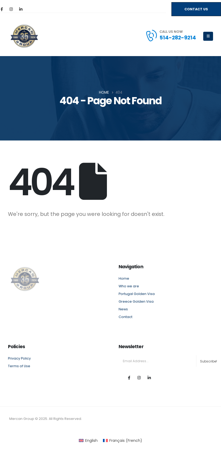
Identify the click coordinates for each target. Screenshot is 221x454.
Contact (125, 317)
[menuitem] (88, 440)
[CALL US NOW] (170, 35)
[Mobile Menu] (208, 36)
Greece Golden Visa (136, 301)
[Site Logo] (24, 36)
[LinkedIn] (20, 9)
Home (124, 278)
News (123, 309)
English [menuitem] (91, 440)
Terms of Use (19, 366)
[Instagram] (11, 9)
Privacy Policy (19, 358)
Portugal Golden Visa (137, 294)
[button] (196, 9)
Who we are (129, 286)
